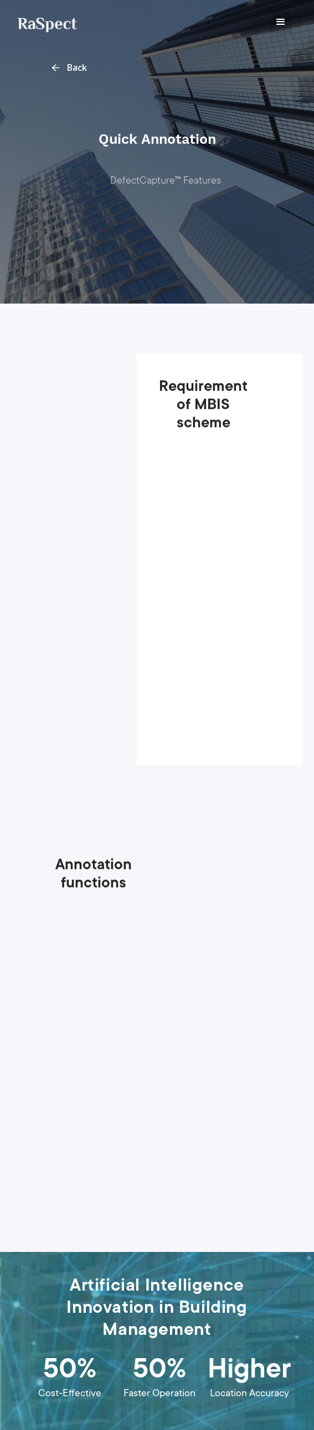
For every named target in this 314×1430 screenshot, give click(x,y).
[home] (44, 22)
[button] (281, 22)
